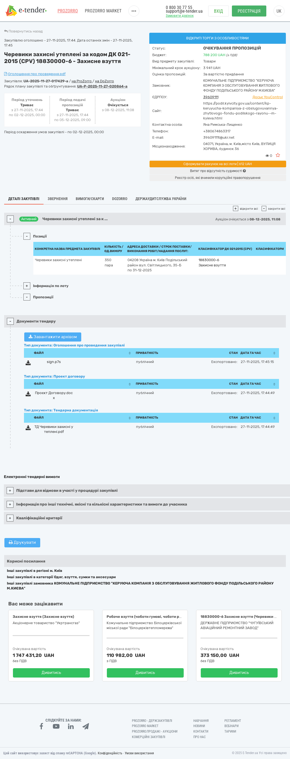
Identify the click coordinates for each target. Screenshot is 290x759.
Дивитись (51, 672)
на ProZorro (82, 81)
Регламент (232, 721)
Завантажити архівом (53, 336)
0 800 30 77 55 (179, 7)
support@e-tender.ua (184, 11)
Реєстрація (249, 11)
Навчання (201, 721)
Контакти (200, 731)
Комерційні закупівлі (148, 737)
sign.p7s (54, 362)
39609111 (210, 97)
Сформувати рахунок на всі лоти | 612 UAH (217, 164)
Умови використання (139, 753)
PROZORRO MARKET (103, 10)
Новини (199, 726)
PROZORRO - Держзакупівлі (152, 721)
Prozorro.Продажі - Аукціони (154, 731)
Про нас (199, 737)
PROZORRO (68, 10)
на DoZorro (104, 81)
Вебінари (231, 726)
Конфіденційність (110, 753)
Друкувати (22, 542)
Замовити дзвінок (180, 15)
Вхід (218, 11)
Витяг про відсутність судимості (218, 171)
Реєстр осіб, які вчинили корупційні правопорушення (218, 178)
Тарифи (230, 731)
